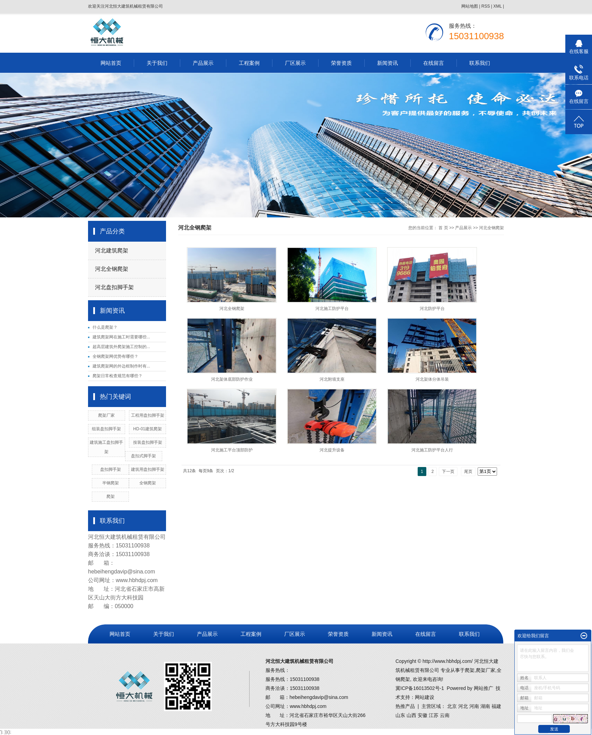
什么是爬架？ (105, 327)
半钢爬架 (110, 483)
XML (497, 6)
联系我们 (479, 63)
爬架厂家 (106, 415)
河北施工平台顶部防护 (232, 450)
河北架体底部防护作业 (232, 379)
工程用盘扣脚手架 (147, 415)
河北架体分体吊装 (432, 379)
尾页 (468, 471)
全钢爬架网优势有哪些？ (115, 356)
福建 (496, 706)
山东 (400, 715)
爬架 (110, 496)
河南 (474, 706)
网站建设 (424, 697)
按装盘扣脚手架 (147, 442)
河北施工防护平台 (332, 308)
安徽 (422, 715)
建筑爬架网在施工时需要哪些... (121, 337)
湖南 (485, 706)
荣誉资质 (341, 63)
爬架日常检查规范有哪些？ (117, 375)
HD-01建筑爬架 (147, 428)
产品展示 (203, 63)
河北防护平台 (432, 308)
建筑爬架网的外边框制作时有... (121, 366)
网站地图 (469, 6)
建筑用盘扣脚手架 (147, 469)
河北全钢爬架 (111, 269)
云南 (445, 715)
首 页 (443, 227)
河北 (463, 706)
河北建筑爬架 (111, 250)
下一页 (448, 471)
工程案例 (249, 63)
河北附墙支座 (332, 379)
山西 (411, 715)
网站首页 (111, 63)
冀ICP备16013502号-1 (419, 688)
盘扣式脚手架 (143, 455)
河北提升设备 (332, 450)
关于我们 (157, 63)
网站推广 (483, 688)
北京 (452, 706)
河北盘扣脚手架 (114, 287)
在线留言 (433, 63)
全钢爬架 (147, 483)
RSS (485, 6)
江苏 (433, 715)
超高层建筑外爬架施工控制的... (121, 346)
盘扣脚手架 (110, 469)
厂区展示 (295, 63)
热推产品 (405, 706)
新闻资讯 (387, 63)
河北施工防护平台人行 (432, 450)
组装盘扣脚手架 (106, 428)
